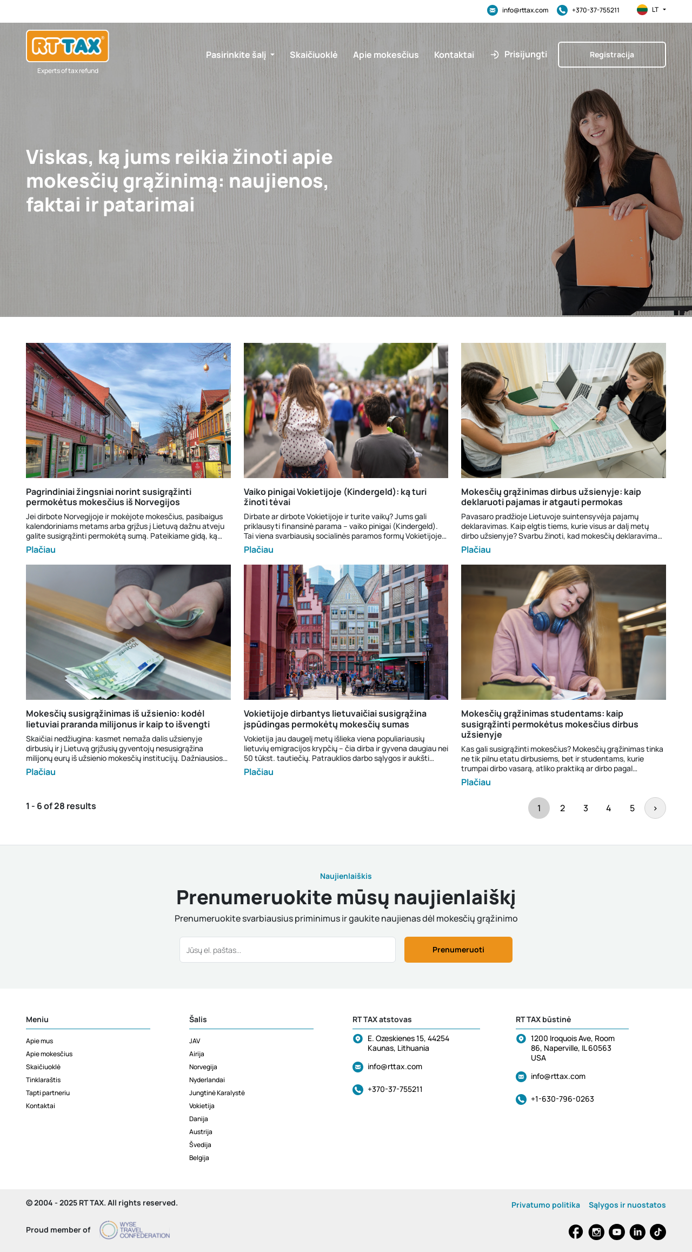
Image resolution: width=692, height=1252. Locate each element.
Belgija (199, 1157)
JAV (194, 1040)
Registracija (612, 54)
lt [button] (651, 9)
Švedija (200, 1144)
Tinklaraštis (43, 1079)
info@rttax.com (517, 10)
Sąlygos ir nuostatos (627, 1205)
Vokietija (202, 1105)
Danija (198, 1118)
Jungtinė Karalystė (217, 1092)
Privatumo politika (545, 1205)
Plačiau (41, 549)
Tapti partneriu (48, 1092)
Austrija (200, 1131)
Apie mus (39, 1040)
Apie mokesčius (49, 1053)
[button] (240, 54)
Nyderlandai (207, 1079)
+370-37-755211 (588, 10)
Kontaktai (40, 1105)
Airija (196, 1053)
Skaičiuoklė (43, 1066)
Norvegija (203, 1066)
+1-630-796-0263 (562, 1099)
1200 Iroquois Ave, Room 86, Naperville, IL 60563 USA (573, 1048)
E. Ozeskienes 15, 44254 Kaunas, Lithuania (408, 1043)
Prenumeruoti (458, 949)
